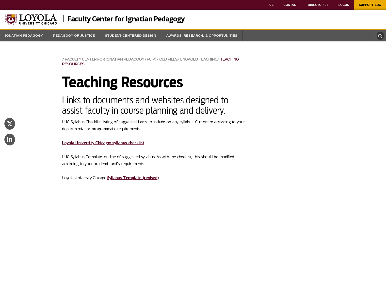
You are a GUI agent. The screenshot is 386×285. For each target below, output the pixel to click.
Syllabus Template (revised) (133, 177)
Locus (343, 5)
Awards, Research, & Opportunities (201, 35)
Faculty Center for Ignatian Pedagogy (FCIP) (111, 59)
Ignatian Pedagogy (24, 35)
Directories (318, 5)
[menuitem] (271, 5)
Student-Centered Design (130, 35)
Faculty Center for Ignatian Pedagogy (126, 18)
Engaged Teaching (198, 59)
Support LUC (370, 5)
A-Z (271, 5)
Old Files (168, 59)
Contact (291, 5)
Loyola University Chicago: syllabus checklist (103, 142)
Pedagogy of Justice (74, 35)
